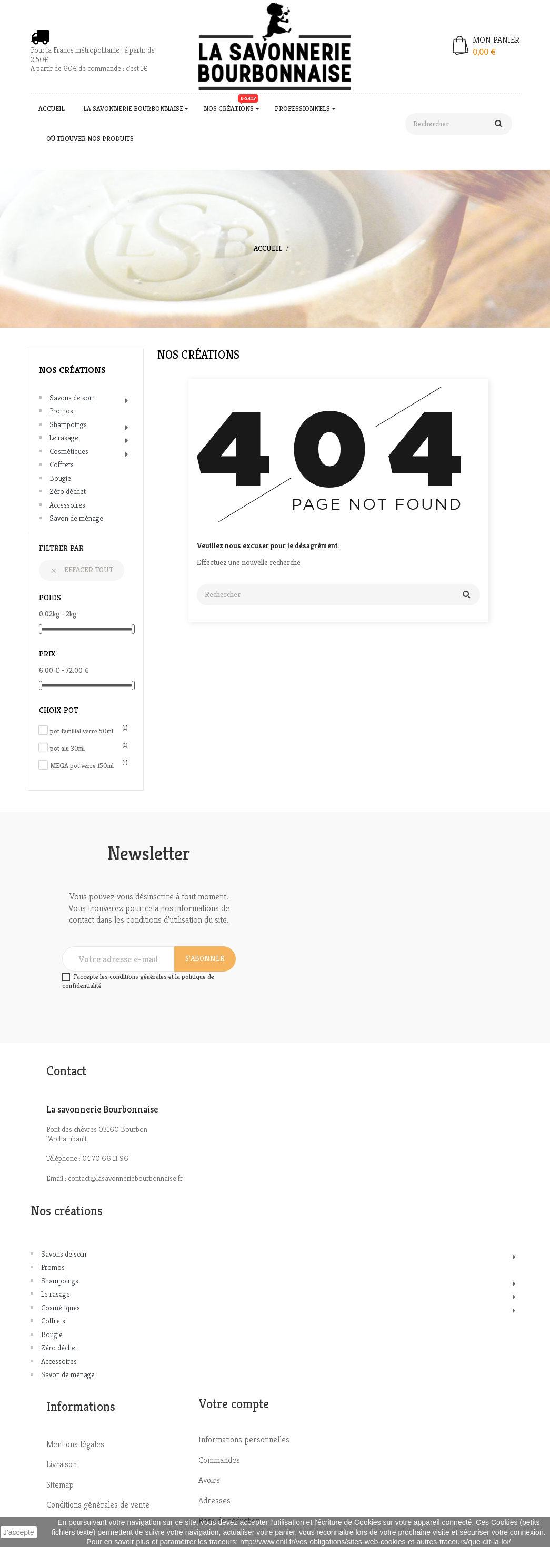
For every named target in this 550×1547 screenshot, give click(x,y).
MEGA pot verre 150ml (89, 765)
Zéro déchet (67, 491)
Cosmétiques (68, 451)
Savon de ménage (76, 518)
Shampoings (68, 424)
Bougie (60, 478)
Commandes (219, 1459)
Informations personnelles (243, 1439)
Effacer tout (81, 569)
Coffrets (61, 464)
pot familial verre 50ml (89, 730)
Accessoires (67, 505)
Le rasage (63, 437)
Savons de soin (72, 397)
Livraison (61, 1464)
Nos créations (72, 370)
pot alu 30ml (89, 748)
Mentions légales (75, 1444)
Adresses (214, 1500)
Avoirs (209, 1479)
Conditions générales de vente (97, 1504)
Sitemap (60, 1484)
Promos (61, 411)
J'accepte (18, 1532)
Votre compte (233, 1404)
